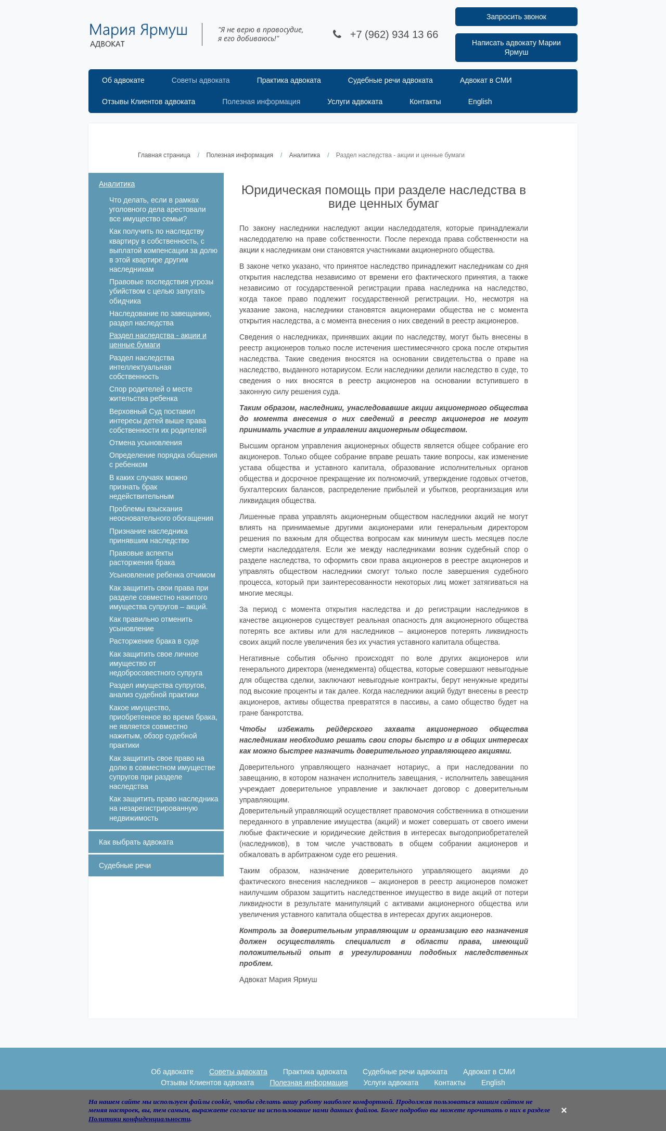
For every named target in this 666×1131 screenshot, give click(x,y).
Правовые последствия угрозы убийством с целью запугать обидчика (161, 291)
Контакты (425, 101)
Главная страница (164, 155)
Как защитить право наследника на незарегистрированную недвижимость (164, 808)
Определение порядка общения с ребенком (163, 460)
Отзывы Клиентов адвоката (148, 101)
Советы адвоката (201, 80)
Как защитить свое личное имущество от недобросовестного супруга (155, 663)
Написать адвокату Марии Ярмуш (516, 47)
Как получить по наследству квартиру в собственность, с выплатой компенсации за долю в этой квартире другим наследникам (163, 250)
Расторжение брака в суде (154, 641)
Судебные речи (125, 865)
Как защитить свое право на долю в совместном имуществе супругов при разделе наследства (162, 772)
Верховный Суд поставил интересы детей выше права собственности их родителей (158, 420)
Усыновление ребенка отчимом (162, 575)
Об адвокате (123, 80)
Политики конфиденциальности (139, 1119)
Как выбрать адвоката (136, 842)
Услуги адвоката (354, 101)
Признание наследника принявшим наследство (149, 536)
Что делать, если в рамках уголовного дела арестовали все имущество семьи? (157, 209)
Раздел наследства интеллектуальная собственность (141, 367)
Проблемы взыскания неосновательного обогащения (161, 513)
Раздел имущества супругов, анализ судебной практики (157, 690)
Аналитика (304, 155)
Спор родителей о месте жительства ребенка (151, 394)
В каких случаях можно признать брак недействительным (148, 486)
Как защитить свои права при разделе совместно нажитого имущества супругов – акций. (158, 597)
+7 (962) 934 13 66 (394, 34)
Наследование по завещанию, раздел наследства (160, 318)
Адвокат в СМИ (486, 80)
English (480, 101)
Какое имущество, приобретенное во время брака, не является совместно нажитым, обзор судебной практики (163, 726)
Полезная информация (261, 101)
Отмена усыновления (145, 442)
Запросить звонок (516, 16)
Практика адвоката (289, 80)
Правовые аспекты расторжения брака (142, 558)
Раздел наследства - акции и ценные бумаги (158, 340)
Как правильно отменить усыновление (151, 624)
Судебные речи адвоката (390, 80)
